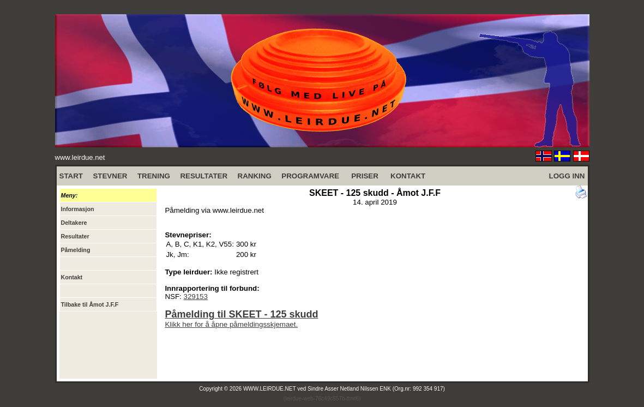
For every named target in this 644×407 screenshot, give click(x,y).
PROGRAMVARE (310, 176)
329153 (195, 296)
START (71, 176)
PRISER (364, 176)
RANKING (255, 176)
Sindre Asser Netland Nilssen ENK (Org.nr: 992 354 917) (376, 389)
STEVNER (110, 176)
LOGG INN (567, 176)
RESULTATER (203, 176)
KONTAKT (407, 176)
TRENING (153, 176)
